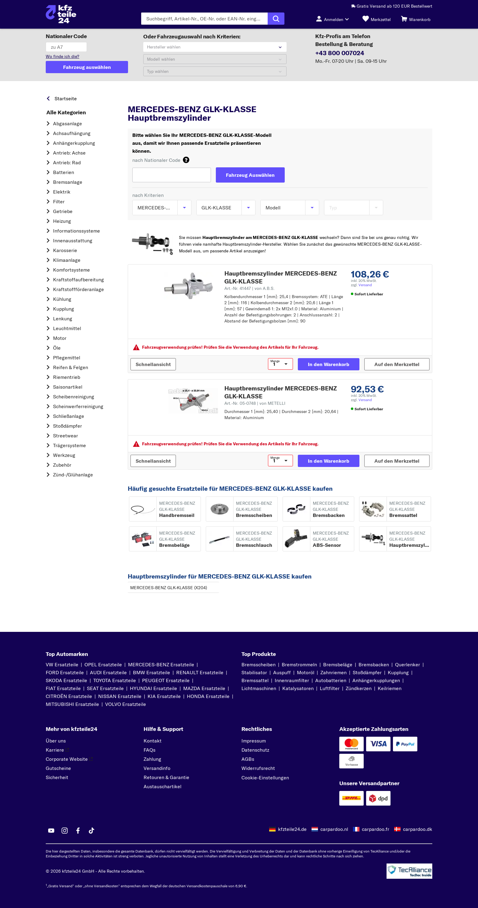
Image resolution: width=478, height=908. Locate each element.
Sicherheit (57, 777)
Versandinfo (157, 768)
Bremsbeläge (337, 664)
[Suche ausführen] (276, 18)
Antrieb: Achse (69, 153)
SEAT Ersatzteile (105, 688)
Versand (365, 285)
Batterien (63, 172)
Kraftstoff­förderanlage (78, 289)
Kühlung (62, 299)
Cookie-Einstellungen (265, 777)
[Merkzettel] (377, 18)
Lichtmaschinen (258, 688)
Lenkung (62, 318)
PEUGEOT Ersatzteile (166, 680)
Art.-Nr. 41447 (249, 288)
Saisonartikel (67, 387)
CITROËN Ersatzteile (69, 696)
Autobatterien (330, 680)
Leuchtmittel (67, 328)
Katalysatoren (298, 688)
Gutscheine (58, 768)
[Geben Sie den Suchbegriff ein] (204, 18)
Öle (57, 348)
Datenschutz (255, 750)
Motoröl (305, 672)
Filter (59, 201)
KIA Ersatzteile (164, 696)
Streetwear (65, 436)
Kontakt (153, 740)
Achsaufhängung (72, 133)
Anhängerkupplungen (376, 680)
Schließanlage (68, 416)
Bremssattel (255, 680)
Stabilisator (254, 672)
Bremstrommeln (299, 664)
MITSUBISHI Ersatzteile (72, 704)
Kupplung (63, 309)
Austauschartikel (162, 786)
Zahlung (152, 759)
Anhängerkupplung (74, 143)
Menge (275, 361)
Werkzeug (64, 455)
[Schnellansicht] (153, 364)
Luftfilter (330, 688)
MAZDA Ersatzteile (204, 688)
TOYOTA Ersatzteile (114, 680)
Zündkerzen (359, 688)
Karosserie (65, 250)
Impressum (253, 740)
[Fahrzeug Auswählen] (250, 175)
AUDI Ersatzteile (108, 672)
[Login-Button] (334, 18)
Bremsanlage (67, 182)
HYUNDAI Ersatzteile (153, 688)
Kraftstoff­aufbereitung (78, 279)
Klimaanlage (66, 260)
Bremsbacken (373, 664)
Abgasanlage (67, 123)
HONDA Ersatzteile (208, 696)
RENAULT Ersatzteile (199, 672)
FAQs (149, 750)
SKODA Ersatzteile (66, 680)
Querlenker (407, 664)
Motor (59, 338)
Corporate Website (69, 759)
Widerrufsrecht (258, 768)
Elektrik (61, 192)
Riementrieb (66, 377)
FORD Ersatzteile (65, 672)
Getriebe (63, 211)
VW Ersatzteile (62, 664)
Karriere (57, 750)
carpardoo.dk (417, 829)
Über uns (56, 740)
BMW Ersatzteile (151, 672)
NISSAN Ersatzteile (119, 696)
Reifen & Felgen (70, 367)
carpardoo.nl (334, 829)
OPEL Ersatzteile (103, 664)
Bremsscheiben (258, 664)
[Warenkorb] (415, 18)
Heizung (62, 221)
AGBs (247, 759)
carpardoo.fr (375, 829)
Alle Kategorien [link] (66, 112)
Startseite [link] (66, 98)
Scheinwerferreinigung (78, 406)
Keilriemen (389, 688)
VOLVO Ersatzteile (125, 704)
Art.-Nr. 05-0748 (254, 403)
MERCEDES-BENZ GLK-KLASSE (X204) (168, 587)
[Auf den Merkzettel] (397, 364)
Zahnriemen (333, 672)
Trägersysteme (69, 445)
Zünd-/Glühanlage (73, 475)
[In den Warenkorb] (328, 364)
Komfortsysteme (71, 270)
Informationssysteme (76, 231)
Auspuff (282, 672)
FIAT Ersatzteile (63, 688)
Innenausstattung (72, 240)
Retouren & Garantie (166, 777)
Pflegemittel (66, 357)
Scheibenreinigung (73, 396)
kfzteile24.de (292, 829)
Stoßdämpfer (67, 426)
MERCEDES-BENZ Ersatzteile (161, 664)
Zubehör (62, 465)
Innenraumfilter (292, 680)
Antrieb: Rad (67, 162)
